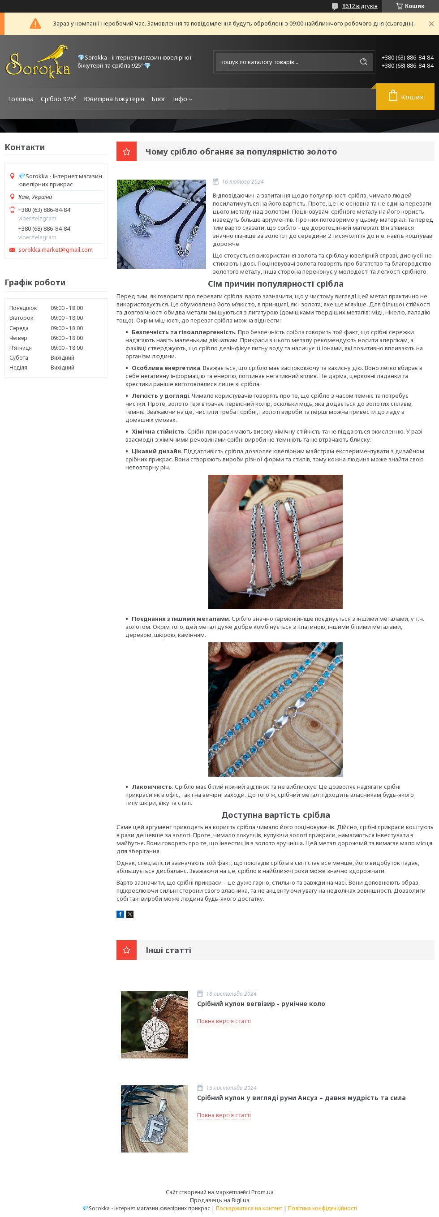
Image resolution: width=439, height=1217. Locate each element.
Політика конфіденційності (322, 1208)
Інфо (180, 99)
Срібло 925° (59, 99)
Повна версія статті (224, 1021)
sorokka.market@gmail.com (55, 250)
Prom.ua (262, 1192)
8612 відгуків (360, 6)
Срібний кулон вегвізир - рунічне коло (261, 1003)
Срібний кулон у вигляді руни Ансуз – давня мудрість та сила (301, 1097)
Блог (158, 99)
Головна (21, 99)
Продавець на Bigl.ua (220, 1200)
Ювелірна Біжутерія (114, 99)
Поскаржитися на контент (249, 1208)
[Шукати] (364, 62)
